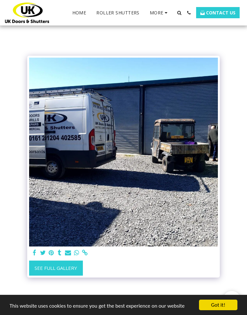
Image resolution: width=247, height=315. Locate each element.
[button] (179, 13)
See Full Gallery (56, 268)
